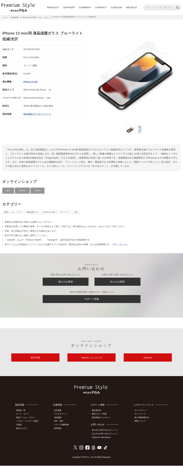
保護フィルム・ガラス (13, 211)
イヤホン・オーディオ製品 (28, 424)
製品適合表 (97, 414)
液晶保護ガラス (32, 211)
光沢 (76, 211)
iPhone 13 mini (31, 80)
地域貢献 (59, 421)
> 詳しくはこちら (120, 243)
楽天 (8, 189)
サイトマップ (140, 417)
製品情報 (15, 17)
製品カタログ (22, 431)
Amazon (22, 189)
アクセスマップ (62, 417)
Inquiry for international (102, 440)
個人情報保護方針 (142, 421)
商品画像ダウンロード (102, 421)
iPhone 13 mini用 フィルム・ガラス (35, 17)
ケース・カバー (23, 417)
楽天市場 (35, 360)
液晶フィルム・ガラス (26, 421)
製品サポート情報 (100, 417)
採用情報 (59, 431)
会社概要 (59, 414)
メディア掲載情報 (63, 427)
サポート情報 (91, 299)
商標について (140, 424)
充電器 (20, 427)
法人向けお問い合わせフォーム (106, 436)
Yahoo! (37, 189)
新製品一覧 (22, 414)
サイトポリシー (141, 414)
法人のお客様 (117, 281)
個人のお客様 (65, 281)
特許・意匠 (60, 424)
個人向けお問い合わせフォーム (106, 433)
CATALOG (116, 7)
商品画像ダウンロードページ (38, 112)
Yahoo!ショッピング (91, 360)
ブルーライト (64, 211)
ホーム (5, 17)
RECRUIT (131, 7)
